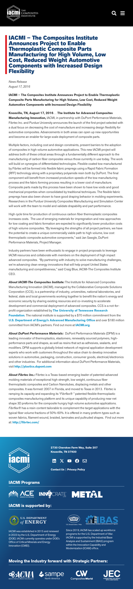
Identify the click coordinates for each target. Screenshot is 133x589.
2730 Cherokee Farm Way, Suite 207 (74, 448)
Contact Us (57, 469)
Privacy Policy (76, 469)
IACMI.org (83, 325)
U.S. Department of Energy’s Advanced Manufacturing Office (52, 320)
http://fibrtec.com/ (25, 422)
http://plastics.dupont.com (33, 366)
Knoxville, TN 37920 (64, 452)
